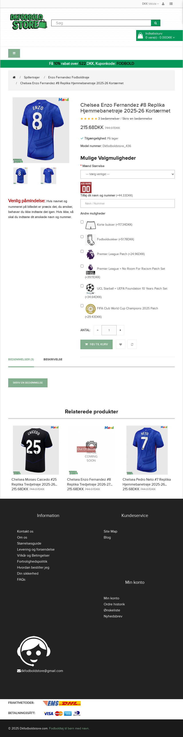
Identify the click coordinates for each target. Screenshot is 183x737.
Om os (22, 537)
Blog (107, 537)
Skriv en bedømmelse (137, 118)
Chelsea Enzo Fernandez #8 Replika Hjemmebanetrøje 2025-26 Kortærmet (71, 83)
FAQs (21, 579)
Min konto (111, 597)
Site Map (110, 531)
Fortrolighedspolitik (32, 561)
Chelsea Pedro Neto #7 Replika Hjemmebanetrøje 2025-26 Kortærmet (147, 484)
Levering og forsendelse (36, 549)
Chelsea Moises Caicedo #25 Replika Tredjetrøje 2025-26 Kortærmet (34, 484)
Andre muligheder (92, 213)
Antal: (85, 330)
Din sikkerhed (27, 573)
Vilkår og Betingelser (33, 555)
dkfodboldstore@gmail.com (40, 670)
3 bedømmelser (109, 118)
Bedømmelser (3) (21, 358)
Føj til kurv (96, 344)
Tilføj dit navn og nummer (97, 195)
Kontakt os (25, 531)
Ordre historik (114, 603)
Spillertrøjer (32, 77)
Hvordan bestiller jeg (33, 567)
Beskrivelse (53, 358)
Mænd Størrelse (93, 166)
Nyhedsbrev (113, 615)
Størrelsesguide (29, 543)
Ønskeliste (112, 609)
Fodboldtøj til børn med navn (69, 728)
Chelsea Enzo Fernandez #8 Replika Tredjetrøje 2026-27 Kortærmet (89, 484)
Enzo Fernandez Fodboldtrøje (68, 77)
